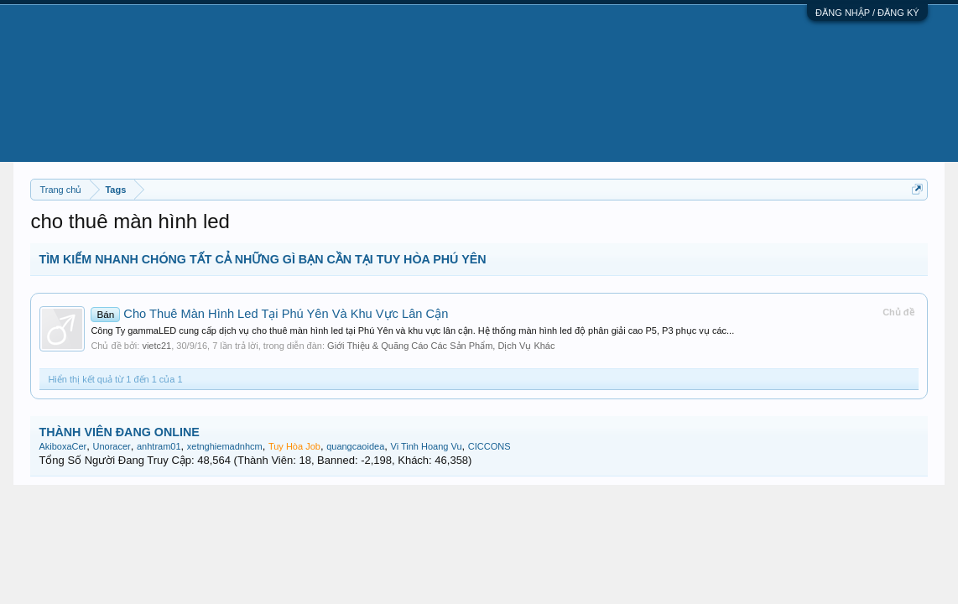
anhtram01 (159, 446)
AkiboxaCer (62, 446)
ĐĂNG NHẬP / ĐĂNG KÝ (867, 13)
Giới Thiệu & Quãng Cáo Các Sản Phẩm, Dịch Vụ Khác (440, 346)
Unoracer (112, 446)
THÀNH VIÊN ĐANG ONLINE (119, 432)
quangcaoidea (355, 446)
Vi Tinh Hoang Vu (426, 446)
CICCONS (489, 446)
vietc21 (156, 346)
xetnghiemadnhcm (225, 446)
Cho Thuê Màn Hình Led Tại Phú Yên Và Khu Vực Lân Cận (269, 313)
